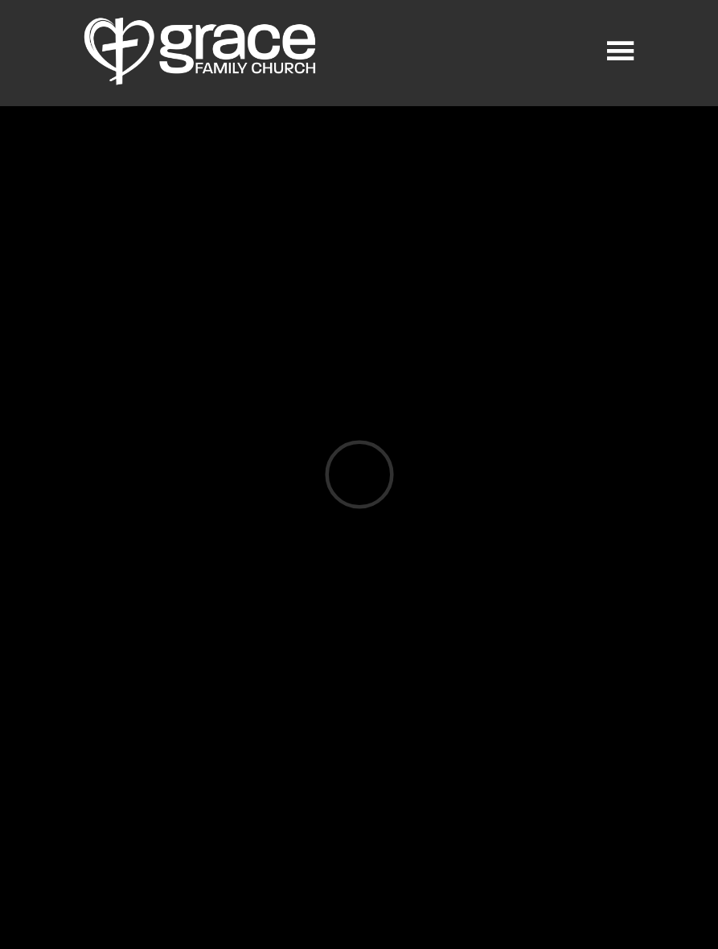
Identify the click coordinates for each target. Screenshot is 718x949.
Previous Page (148, 754)
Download (245, 654)
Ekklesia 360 (356, 914)
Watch (356, 654)
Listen (134, 654)
